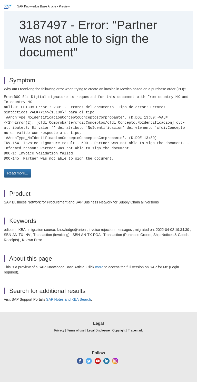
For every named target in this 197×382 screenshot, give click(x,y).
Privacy (59, 330)
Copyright (118, 330)
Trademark (135, 330)
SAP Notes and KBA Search (68, 299)
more (99, 267)
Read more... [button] (17, 173)
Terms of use (76, 330)
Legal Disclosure (98, 330)
